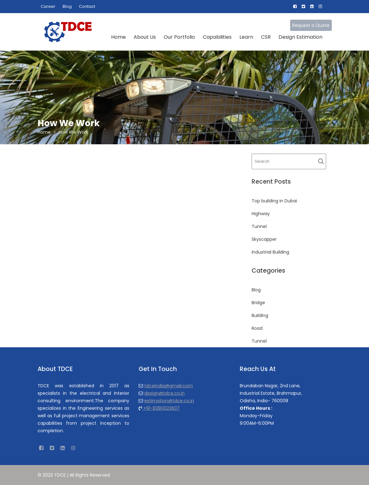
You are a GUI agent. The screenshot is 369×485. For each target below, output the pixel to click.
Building (260, 315)
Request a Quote (311, 25)
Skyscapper (264, 239)
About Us (145, 37)
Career (48, 6)
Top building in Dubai (274, 201)
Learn (246, 37)
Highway (261, 213)
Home (118, 37)
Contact (87, 6)
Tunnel (259, 226)
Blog (67, 6)
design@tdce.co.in (165, 393)
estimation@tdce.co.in (169, 400)
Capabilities (217, 37)
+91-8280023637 (161, 408)
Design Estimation (300, 37)
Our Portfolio (179, 37)
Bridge (258, 302)
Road (257, 328)
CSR (266, 37)
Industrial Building (270, 252)
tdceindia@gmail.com (169, 386)
